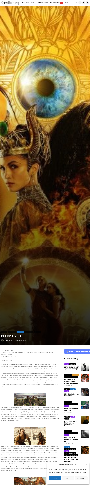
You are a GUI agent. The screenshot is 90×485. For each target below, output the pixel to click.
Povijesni (72, 364)
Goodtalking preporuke (42, 3)
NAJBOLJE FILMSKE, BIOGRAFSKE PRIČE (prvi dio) (71, 439)
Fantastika (12, 331)
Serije (27, 3)
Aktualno (75, 375)
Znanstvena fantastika (71, 455)
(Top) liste (67, 375)
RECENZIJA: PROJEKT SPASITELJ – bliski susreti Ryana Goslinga (71, 459)
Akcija (4, 331)
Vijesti (66, 3)
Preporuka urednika (56, 3)
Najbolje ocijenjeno (70, 449)
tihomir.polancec (8, 340)
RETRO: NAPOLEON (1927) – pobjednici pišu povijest (71, 368)
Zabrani (68, 478)
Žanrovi (32, 3)
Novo (66, 364)
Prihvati (55, 478)
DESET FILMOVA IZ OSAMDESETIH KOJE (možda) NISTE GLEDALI (71, 381)
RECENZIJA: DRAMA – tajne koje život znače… (71, 395)
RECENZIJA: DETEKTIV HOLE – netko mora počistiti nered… (70, 423)
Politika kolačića (61, 482)
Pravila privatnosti (69, 482)
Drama (67, 389)
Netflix (67, 416)
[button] (87, 464)
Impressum (76, 482)
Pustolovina (29, 331)
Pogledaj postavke (81, 478)
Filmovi (23, 3)
